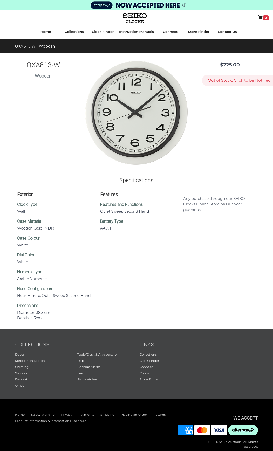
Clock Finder (103, 32)
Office (19, 385)
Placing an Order (134, 415)
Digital (82, 361)
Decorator (23, 379)
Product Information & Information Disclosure (50, 421)
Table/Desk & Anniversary (97, 354)
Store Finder (198, 32)
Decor (19, 354)
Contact (146, 373)
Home (45, 32)
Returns (159, 415)
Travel (81, 373)
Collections (74, 32)
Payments (86, 415)
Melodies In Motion (30, 361)
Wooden (21, 373)
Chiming (22, 367)
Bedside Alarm (88, 367)
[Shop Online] (264, 18)
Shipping (107, 415)
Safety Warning (43, 415)
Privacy (66, 415)
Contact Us (227, 32)
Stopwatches (87, 379)
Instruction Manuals (136, 32)
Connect (170, 32)
